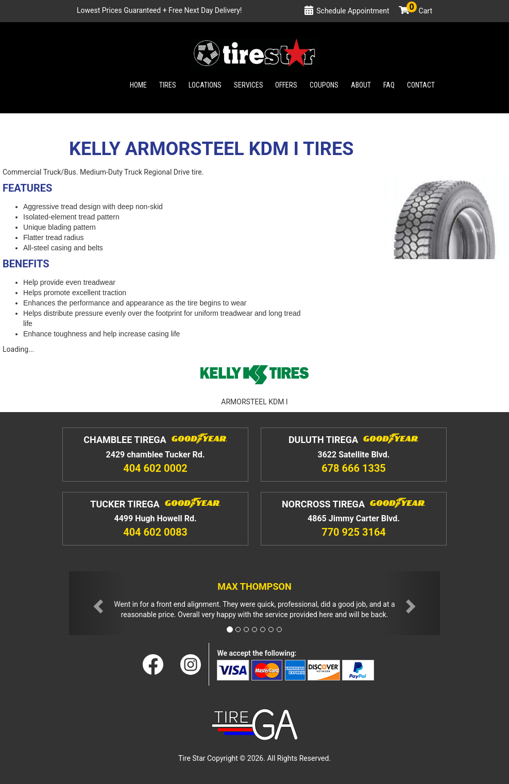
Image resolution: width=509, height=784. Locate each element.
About (361, 85)
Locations (205, 85)
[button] (97, 603)
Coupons (324, 85)
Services (248, 85)
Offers (286, 85)
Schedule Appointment (352, 11)
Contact (421, 85)
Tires (167, 85)
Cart (419, 11)
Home (138, 85)
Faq (389, 85)
